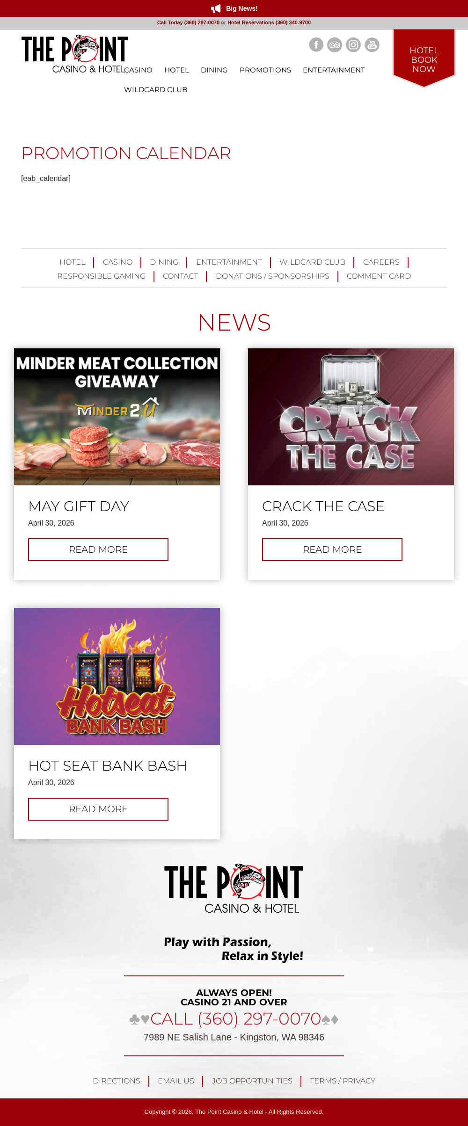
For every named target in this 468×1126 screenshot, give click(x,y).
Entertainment (229, 262)
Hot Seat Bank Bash (107, 766)
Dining (164, 262)
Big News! (242, 8)
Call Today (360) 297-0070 (188, 22)
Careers (381, 262)
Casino (117, 262)
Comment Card (379, 276)
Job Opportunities (252, 1080)
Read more (108, 551)
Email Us (176, 1080)
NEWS (234, 322)
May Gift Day (78, 506)
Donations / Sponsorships (272, 276)
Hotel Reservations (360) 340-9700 (269, 22)
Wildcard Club (312, 262)
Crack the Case (323, 506)
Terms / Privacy (342, 1080)
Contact (180, 276)
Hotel (72, 262)
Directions (116, 1080)
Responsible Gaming (101, 276)
